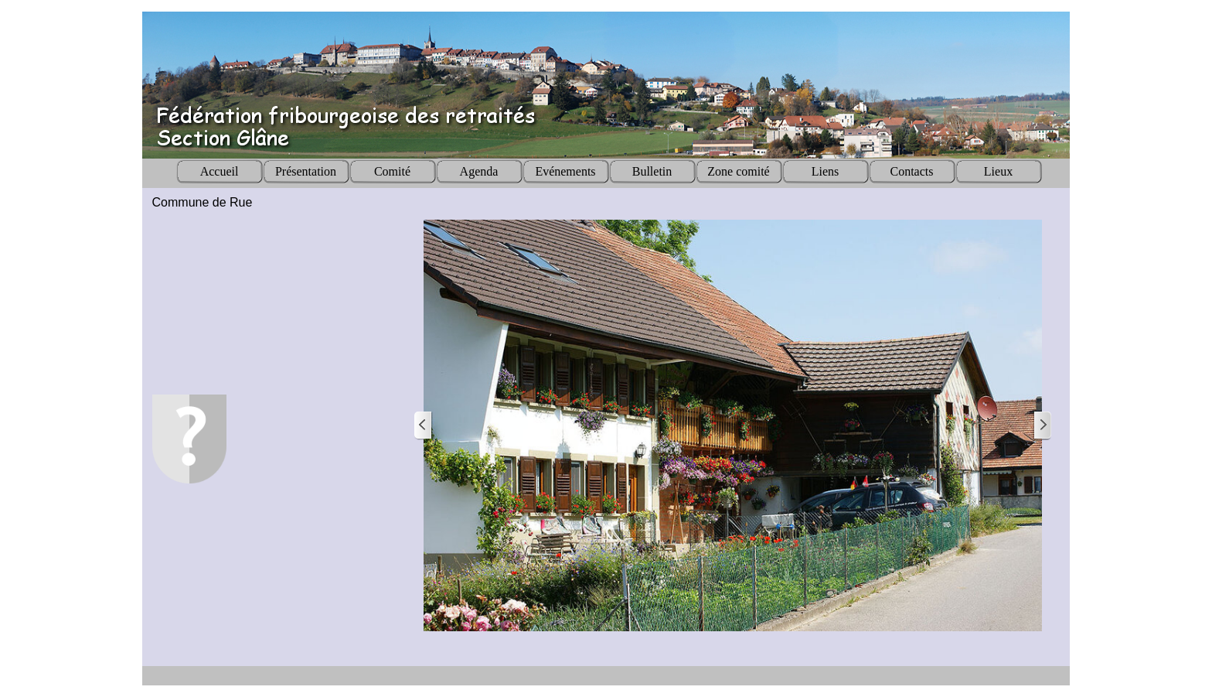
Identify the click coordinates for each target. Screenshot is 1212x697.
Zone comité (738, 171)
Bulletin (652, 171)
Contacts (912, 171)
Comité (392, 171)
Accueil (219, 171)
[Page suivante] (1042, 426)
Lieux (998, 171)
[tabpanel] (272, 202)
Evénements (565, 171)
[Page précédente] (423, 426)
